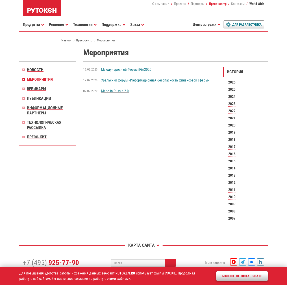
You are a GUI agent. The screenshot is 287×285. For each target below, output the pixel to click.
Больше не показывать (242, 276)
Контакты (238, 4)
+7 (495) (51, 262)
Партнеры (197, 4)
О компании (160, 4)
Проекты (180, 4)
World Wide (256, 4)
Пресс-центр (217, 4)
